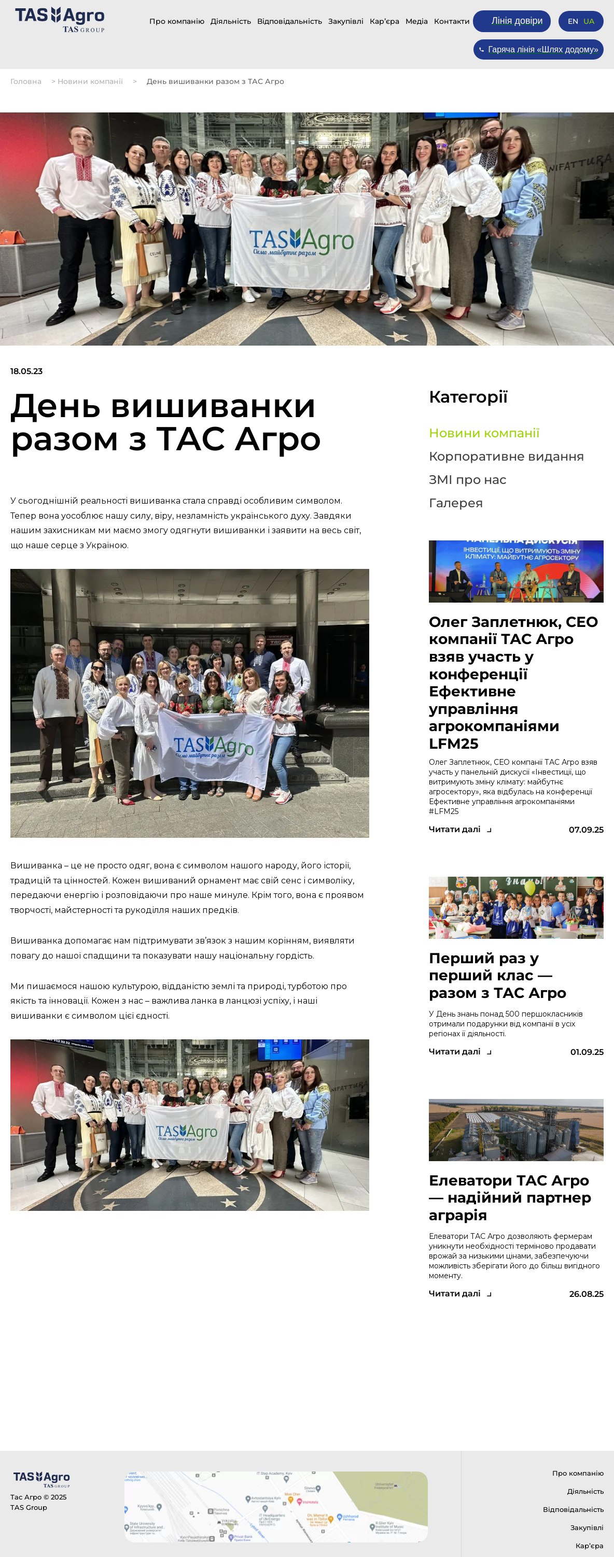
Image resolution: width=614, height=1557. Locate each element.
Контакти (452, 21)
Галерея (456, 503)
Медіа (417, 21)
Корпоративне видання (506, 456)
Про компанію (176, 21)
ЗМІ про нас (468, 480)
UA (588, 21)
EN (573, 21)
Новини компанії (90, 81)
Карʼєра (384, 21)
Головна (25, 81)
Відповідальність (289, 21)
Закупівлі (346, 21)
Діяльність (231, 21)
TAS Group (28, 1507)
